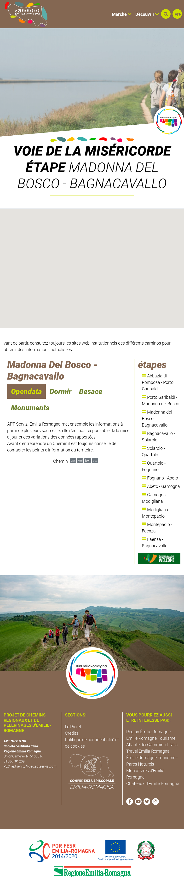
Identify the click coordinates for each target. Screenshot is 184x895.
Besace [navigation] (90, 391)
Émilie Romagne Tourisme (150, 738)
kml (80, 460)
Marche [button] (122, 14)
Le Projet (73, 726)
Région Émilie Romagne (148, 731)
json (88, 460)
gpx (73, 460)
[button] (166, 14)
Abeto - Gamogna (161, 486)
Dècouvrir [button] (147, 14)
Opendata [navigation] (26, 391)
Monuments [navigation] (30, 408)
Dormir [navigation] (60, 391)
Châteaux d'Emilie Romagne (152, 783)
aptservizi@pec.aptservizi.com (33, 766)
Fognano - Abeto (160, 477)
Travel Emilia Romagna (148, 751)
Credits (71, 733)
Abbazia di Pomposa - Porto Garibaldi (157, 382)
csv (95, 460)
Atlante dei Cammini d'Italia (152, 744)
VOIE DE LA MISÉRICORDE (92, 151)
